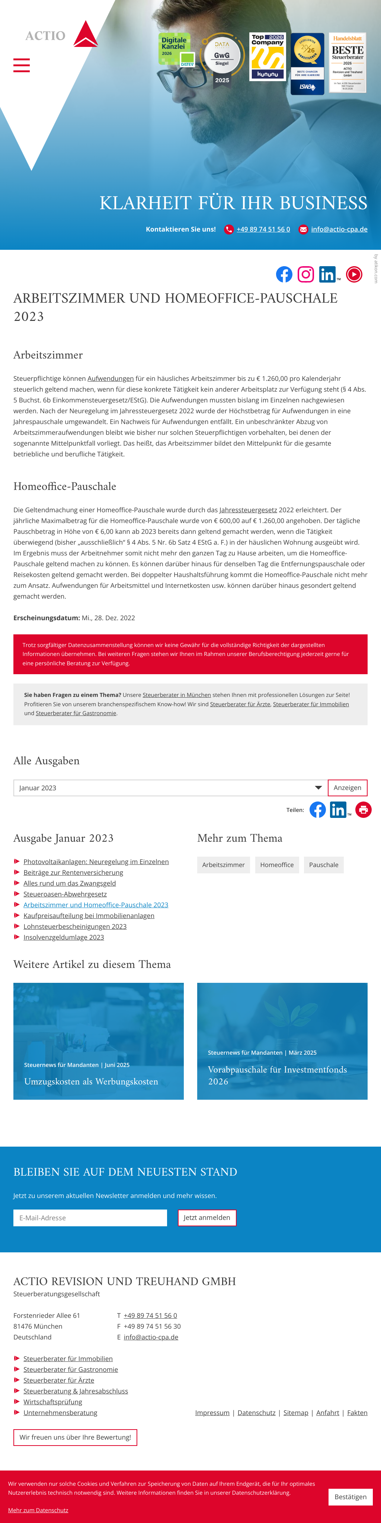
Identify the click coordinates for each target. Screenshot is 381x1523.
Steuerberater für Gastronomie (76, 713)
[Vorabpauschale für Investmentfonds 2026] (282, 1041)
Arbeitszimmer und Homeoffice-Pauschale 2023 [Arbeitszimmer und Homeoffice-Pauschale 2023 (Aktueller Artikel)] (95, 905)
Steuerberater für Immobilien (311, 704)
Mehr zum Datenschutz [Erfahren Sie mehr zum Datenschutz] (38, 1510)
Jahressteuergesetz (248, 510)
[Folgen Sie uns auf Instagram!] (306, 274)
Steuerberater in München (177, 695)
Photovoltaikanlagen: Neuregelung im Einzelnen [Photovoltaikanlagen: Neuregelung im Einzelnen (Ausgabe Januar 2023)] (96, 861)
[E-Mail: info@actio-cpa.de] (333, 229)
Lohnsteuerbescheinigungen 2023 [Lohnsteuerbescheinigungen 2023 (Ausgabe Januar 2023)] (75, 926)
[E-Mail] (90, 1218)
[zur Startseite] (68, 40)
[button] (257, 229)
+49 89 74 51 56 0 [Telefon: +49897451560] (150, 1315)
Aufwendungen (110, 378)
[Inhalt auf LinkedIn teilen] (340, 810)
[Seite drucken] (363, 810)
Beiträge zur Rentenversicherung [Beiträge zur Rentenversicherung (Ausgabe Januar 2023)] (73, 872)
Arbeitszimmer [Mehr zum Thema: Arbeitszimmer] (224, 864)
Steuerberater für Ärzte (240, 704)
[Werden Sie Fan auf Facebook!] (284, 274)
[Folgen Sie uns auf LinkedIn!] (329, 274)
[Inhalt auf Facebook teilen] (318, 810)
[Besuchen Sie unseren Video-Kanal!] (354, 274)
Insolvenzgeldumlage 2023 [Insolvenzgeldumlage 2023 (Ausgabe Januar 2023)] (63, 937)
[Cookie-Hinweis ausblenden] (351, 1497)
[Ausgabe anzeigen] (348, 788)
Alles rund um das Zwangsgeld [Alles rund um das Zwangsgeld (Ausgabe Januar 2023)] (69, 883)
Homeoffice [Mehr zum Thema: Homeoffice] (281, 864)
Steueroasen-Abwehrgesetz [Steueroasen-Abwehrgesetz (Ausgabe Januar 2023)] (65, 894)
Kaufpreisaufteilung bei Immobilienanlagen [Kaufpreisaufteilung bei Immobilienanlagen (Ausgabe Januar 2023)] (88, 915)
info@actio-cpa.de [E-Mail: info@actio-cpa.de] (151, 1337)
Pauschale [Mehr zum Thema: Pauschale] (330, 864)
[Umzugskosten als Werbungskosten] (98, 1041)
